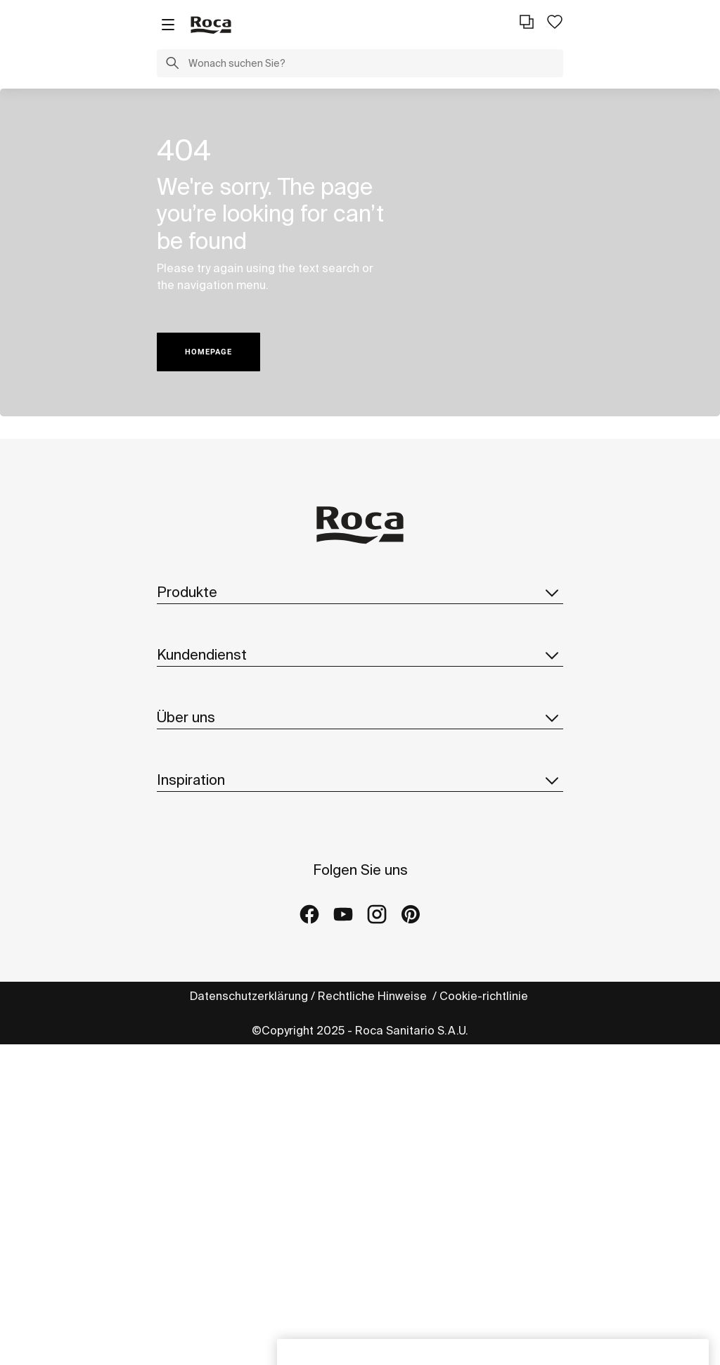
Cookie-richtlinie (485, 995)
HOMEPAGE (208, 352)
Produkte (360, 592)
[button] (172, 65)
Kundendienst (360, 654)
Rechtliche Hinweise (374, 995)
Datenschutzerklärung (249, 995)
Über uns (360, 717)
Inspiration (360, 780)
